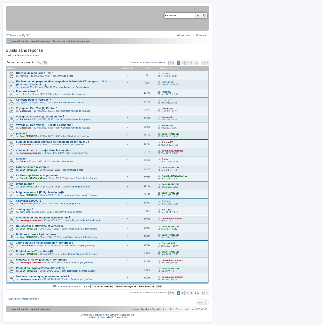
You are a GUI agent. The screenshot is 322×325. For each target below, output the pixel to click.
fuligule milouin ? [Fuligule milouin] (39, 192)
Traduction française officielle (100, 317)
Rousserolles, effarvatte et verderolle (40, 225)
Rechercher (198, 15)
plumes (20, 133)
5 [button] (195, 63)
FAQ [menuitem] (28, 35)
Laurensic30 (26, 87)
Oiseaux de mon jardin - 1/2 (33, 73)
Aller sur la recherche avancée (23, 55)
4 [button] (191, 63)
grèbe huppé (24, 183)
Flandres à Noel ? (27, 91)
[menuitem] (163, 309)
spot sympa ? (24, 209)
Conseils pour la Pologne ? (33, 99)
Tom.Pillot (25, 212)
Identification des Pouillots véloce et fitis (42, 217)
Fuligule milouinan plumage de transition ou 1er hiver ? (51, 141)
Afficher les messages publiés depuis (83, 286)
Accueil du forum (40, 41)
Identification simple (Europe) (83, 195)
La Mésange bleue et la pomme (36, 175)
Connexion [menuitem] (201, 35)
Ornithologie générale (79, 136)
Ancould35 (25, 144)
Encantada (25, 111)
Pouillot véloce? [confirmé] (33, 251)
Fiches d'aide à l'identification (86, 220)
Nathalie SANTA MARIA (32, 178)
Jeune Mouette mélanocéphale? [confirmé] (43, 242)
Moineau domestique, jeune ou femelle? (41, 276)
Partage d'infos (65, 76)
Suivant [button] (207, 63)
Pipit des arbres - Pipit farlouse (36, 234)
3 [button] (187, 63)
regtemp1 (24, 94)
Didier (23, 161)
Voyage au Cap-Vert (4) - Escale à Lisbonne (43, 124)
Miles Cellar (122, 317)
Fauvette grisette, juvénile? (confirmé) (40, 259)
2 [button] (182, 63)
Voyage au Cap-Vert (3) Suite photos (39, 116)
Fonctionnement (80, 153)
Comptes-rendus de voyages (75, 111)
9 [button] (202, 63)
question (21, 158)
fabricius (24, 76)
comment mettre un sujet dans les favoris (42, 150)
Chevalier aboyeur (27, 200)
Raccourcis (15, 35)
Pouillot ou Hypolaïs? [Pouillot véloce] (40, 268)
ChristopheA (26, 245)
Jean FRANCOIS (29, 136)
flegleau (24, 203)
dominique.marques (30, 153)
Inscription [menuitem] (186, 35)
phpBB (98, 315)
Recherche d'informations (76, 87)
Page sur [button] (171, 63)
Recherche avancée (204, 15)
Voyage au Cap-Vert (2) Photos (35, 108)
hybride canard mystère (31, 167)
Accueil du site (20, 41)
